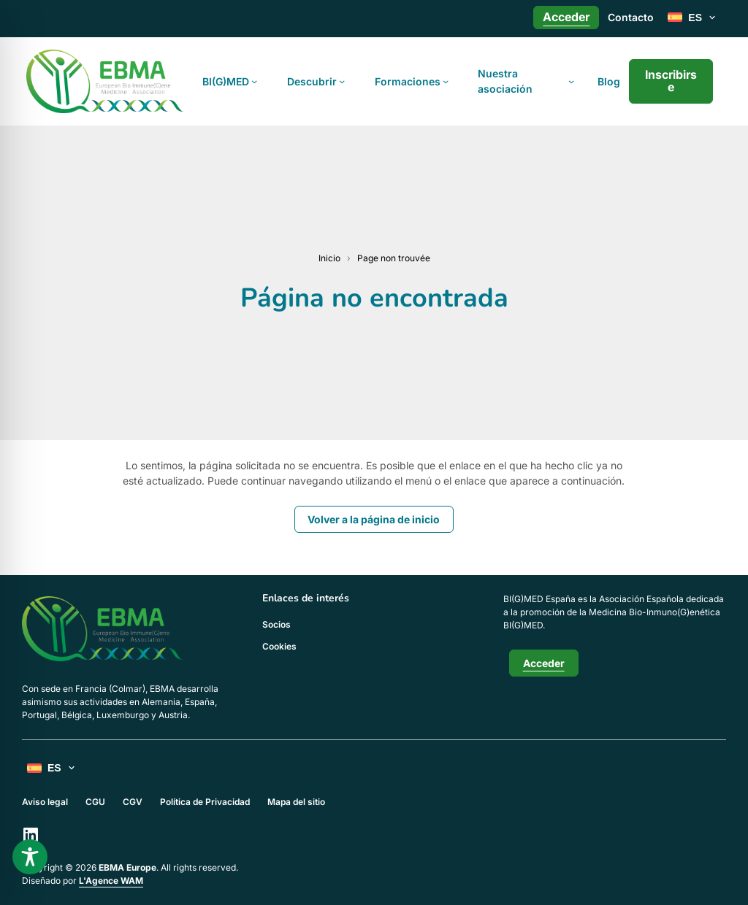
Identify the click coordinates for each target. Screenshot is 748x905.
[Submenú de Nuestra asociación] (571, 81)
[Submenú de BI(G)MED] (254, 81)
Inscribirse (671, 81)
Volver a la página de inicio (374, 519)
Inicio (329, 258)
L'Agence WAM (111, 880)
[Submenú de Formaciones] (446, 81)
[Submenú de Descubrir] (342, 81)
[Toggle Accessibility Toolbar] (30, 857)
